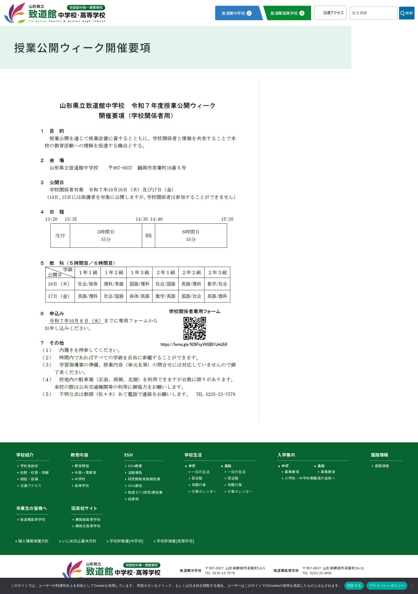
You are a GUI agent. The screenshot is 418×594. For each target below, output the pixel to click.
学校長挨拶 (29, 465)
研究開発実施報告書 (144, 478)
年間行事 (199, 484)
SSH (128, 454)
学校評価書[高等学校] (175, 541)
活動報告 (135, 472)
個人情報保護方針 (33, 541)
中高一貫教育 (85, 472)
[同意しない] (411, 585)
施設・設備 (29, 478)
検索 (409, 12)
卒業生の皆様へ (31, 508)
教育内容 (79, 454)
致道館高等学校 (32, 519)
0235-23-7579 (223, 572)
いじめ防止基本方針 (79, 541)
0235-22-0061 (321, 572)
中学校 (80, 478)
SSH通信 (135, 485)
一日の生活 (201, 471)
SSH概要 (135, 465)
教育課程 (82, 465)
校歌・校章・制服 (34, 472)
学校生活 (193, 454)
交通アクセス (333, 12)
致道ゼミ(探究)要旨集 (145, 492)
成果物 (133, 498)
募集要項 (292, 471)
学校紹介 (25, 454)
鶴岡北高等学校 (88, 525)
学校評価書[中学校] (127, 541)
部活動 (197, 478)
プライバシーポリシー (387, 586)
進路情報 (379, 454)
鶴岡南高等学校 (88, 519)
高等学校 (82, 485)
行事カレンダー (204, 491)
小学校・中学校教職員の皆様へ (310, 478)
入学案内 (286, 454)
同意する (354, 586)
